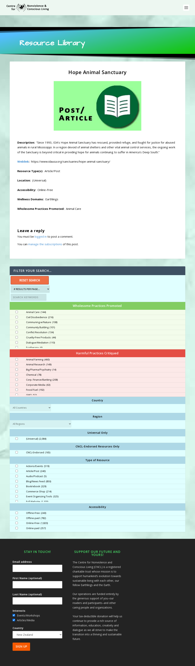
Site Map (145, 661)
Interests (19, 599)
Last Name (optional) (27, 582)
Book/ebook (36, 474)
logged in (41, 225)
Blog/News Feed (38, 469)
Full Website (37, 489)
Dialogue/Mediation (40, 330)
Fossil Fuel (35, 378)
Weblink (23, 150)
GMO (31, 383)
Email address (22, 550)
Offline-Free (36, 501)
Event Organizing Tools (42, 484)
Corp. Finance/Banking (42, 368)
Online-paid (36, 516)
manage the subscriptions (45, 232)
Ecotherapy (34, 335)
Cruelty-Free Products (41, 325)
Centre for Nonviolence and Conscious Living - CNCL (53, 661)
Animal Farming (38, 347)
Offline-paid (36, 506)
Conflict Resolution (40, 320)
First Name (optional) (27, 566)
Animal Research (38, 352)
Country (18, 616)
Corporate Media (38, 373)
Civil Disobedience (39, 305)
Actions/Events (37, 454)
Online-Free (37, 511)
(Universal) (36, 427)
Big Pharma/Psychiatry (41, 357)
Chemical (33, 363)
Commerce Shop (38, 479)
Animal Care (36, 300)
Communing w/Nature (41, 310)
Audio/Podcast (36, 464)
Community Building (40, 315)
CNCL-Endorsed (38, 440)
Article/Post (36, 459)
